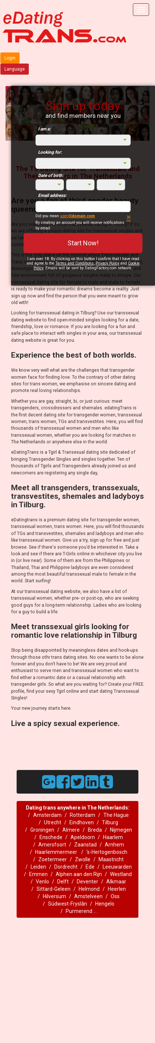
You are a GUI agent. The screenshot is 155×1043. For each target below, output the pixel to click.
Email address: (52, 195)
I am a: (44, 129)
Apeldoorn (82, 837)
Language (14, 69)
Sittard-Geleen (53, 889)
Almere (71, 830)
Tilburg (110, 822)
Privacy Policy (107, 263)
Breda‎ (95, 830)
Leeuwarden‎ (117, 867)
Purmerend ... (81, 911)
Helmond (89, 889)
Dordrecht (66, 867)
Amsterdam (47, 815)
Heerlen (117, 889)
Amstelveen (88, 896)
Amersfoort (52, 845)
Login (10, 58)
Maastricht (111, 859)
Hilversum (54, 896)
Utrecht (52, 822)
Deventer (87, 881)
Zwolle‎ (82, 859)
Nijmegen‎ (121, 830)
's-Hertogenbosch (106, 852)
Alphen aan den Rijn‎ (79, 874)
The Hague (116, 815)
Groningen (42, 830)
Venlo (42, 881)
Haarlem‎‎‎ (113, 837)
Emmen (38, 874)
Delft (63, 881)
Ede (90, 867)
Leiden (38, 867)
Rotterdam (82, 815)
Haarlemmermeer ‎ (56, 852)
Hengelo (104, 904)
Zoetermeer (52, 859)
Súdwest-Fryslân (67, 904)
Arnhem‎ (114, 845)
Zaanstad (85, 845)
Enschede (50, 837)
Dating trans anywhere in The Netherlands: (78, 808)
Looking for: (50, 152)
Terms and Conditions (74, 263)
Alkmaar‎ (116, 881)
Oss (115, 896)
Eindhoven (81, 822)
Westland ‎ (121, 874)
